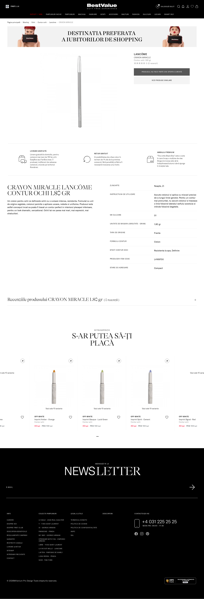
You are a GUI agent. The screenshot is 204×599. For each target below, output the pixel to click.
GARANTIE (11, 539)
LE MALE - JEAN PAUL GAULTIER (51, 520)
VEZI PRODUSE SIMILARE (162, 80)
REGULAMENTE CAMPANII (17, 535)
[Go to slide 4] (104, 436)
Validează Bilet (168, 7)
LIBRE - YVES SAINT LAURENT (50, 545)
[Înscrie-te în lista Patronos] (192, 487)
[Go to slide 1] (97, 436)
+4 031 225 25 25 (159, 521)
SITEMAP (10, 551)
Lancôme (52, 22)
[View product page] (54, 386)
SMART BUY (169, 14)
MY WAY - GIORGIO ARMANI (49, 535)
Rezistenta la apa (162, 250)
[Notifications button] (183, 6)
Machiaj (26, 22)
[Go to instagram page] (142, 533)
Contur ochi (42, 22)
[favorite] (192, 6)
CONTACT (10, 558)
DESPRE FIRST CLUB (15, 528)
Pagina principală (13, 22)
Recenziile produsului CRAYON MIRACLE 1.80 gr (63, 299)
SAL (72, 535)
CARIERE (10, 520)
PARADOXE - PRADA (46, 531)
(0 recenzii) (153, 63)
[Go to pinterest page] (147, 533)
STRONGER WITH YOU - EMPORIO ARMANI (52, 540)
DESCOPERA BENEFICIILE (17, 531)
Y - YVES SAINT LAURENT (49, 524)
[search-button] (178, 6)
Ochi (33, 22)
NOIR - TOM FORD (46, 560)
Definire (175, 250)
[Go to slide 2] (100, 436)
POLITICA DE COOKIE (79, 524)
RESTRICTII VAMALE (15, 543)
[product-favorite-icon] (22, 417)
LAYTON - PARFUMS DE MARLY (51, 552)
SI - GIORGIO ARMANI (47, 528)
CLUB (15, 6)
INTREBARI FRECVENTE (16, 554)
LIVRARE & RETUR (14, 547)
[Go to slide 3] (102, 436)
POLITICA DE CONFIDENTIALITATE (84, 528)
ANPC (73, 531)
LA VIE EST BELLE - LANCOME (50, 549)
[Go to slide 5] (106, 436)
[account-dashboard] (187, 6)
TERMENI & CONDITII (79, 520)
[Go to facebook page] (136, 533)
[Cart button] (196, 6)
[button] (22, 361)
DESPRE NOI (12, 524)
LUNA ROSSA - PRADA (47, 556)
